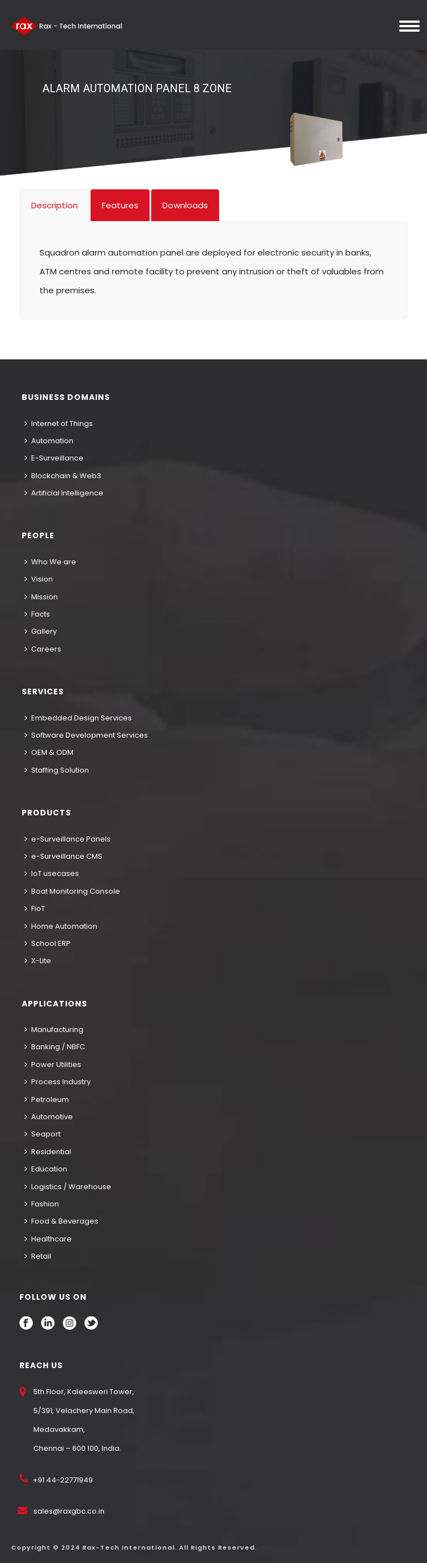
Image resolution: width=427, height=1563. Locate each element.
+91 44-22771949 (62, 1480)
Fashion (41, 1204)
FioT (34, 908)
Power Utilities (52, 1064)
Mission (41, 597)
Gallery (40, 631)
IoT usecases (51, 873)
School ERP (47, 943)
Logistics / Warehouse (67, 1186)
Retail (37, 1256)
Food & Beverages (61, 1221)
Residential (47, 1151)
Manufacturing (53, 1029)
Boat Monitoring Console (72, 891)
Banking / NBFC (54, 1046)
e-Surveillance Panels (67, 839)
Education (45, 1169)
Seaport (42, 1134)
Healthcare (48, 1239)
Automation (48, 440)
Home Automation (60, 926)
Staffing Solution (56, 770)
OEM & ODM (48, 752)
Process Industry (57, 1081)
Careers (42, 649)
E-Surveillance (53, 458)
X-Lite (37, 960)
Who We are (50, 562)
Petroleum (46, 1099)
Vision (38, 579)
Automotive (48, 1116)
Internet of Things (58, 423)
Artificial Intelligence (63, 493)
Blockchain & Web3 (62, 475)
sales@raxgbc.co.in (69, 1511)
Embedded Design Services (78, 718)
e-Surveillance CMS (63, 856)
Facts (37, 614)
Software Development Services (86, 735)
